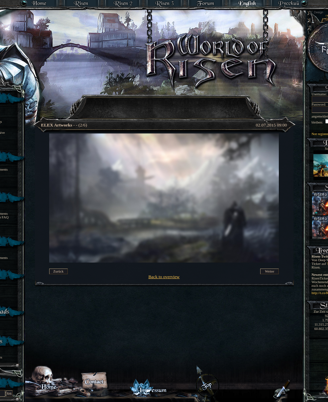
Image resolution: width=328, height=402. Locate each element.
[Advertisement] (164, 103)
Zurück (58, 271)
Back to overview (163, 276)
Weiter (269, 271)
